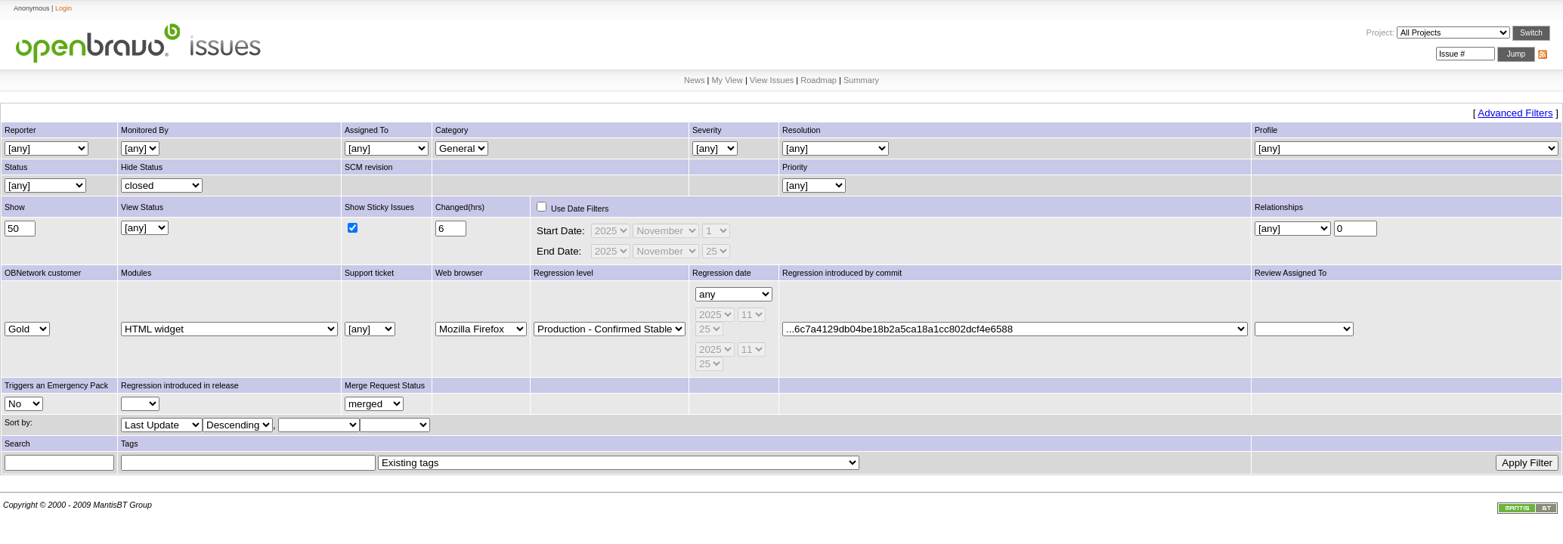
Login (63, 8)
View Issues (772, 80)
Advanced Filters (1515, 113)
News (694, 80)
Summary (861, 80)
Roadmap (818, 80)
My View (726, 80)
